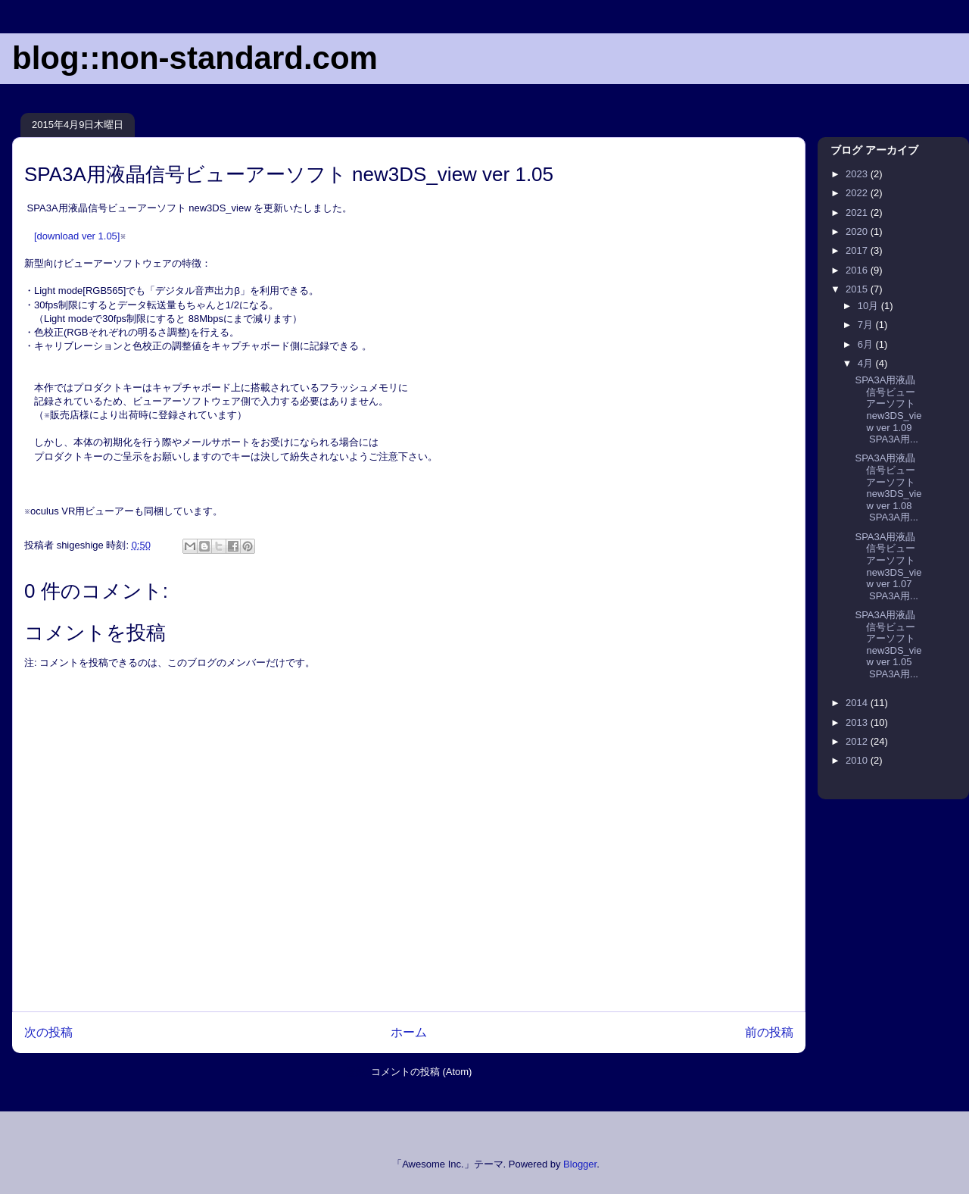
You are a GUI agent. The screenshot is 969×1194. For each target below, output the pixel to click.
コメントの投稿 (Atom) (421, 1071)
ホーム (409, 1032)
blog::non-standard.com (195, 58)
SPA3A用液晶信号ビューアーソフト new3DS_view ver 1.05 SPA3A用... (888, 644)
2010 (858, 760)
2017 (858, 250)
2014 (858, 702)
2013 (858, 722)
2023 (858, 174)
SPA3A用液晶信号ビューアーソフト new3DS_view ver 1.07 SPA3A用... (888, 566)
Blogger (580, 1164)
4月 (867, 363)
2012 (858, 741)
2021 (858, 212)
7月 (867, 324)
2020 (858, 231)
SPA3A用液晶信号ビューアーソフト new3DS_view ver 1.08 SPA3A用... (888, 487)
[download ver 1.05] (77, 236)
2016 (858, 270)
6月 (867, 344)
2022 (858, 192)
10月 (869, 305)
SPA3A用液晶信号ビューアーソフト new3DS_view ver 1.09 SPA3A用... (888, 409)
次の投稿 (48, 1032)
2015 (858, 289)
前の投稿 (769, 1032)
